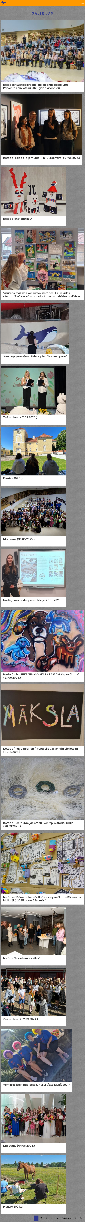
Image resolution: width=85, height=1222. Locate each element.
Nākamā (66, 1218)
